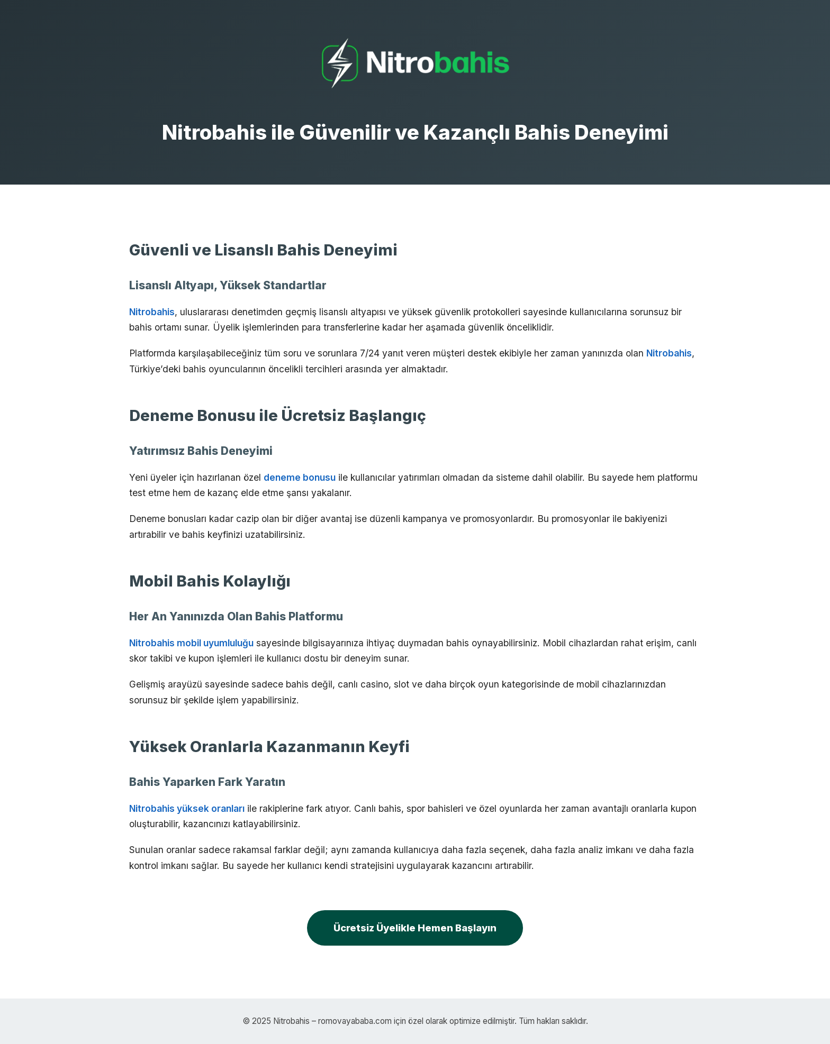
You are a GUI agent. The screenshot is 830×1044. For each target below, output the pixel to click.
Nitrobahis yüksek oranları (187, 808)
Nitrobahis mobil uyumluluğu (191, 642)
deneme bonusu (300, 477)
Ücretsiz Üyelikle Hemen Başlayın (415, 927)
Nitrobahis (152, 311)
